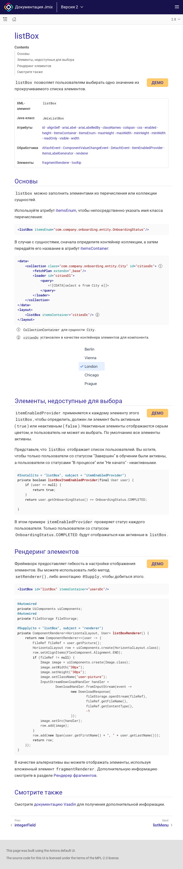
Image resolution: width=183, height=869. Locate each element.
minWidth (159, 133)
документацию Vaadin (55, 804)
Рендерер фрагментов (75, 775)
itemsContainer (65, 133)
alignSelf (53, 127)
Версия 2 (72, 7)
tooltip (76, 163)
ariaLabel (69, 127)
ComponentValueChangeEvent (85, 148)
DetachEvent (120, 148)
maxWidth (124, 133)
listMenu (160, 825)
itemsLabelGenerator (57, 153)
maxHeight (106, 133)
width (75, 138)
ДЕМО (157, 82)
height (46, 133)
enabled (150, 127)
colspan (129, 127)
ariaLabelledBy (89, 127)
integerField (25, 825)
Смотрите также (30, 72)
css (139, 127)
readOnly (50, 138)
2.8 (173, 19)
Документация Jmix (28, 7)
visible (64, 138)
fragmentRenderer (55, 163)
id (43, 127)
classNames (112, 127)
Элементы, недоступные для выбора (45, 60)
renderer (82, 153)
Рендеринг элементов (34, 66)
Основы (23, 54)
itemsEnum (87, 133)
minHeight (141, 133)
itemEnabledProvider (147, 148)
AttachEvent (51, 148)
